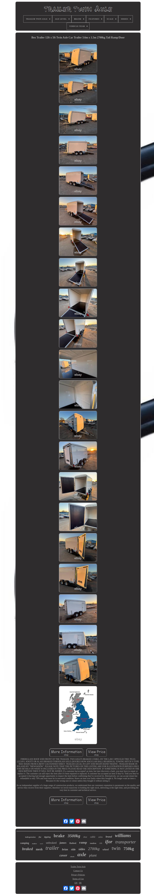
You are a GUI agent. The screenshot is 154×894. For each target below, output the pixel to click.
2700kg (94, 849)
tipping (47, 837)
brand (109, 836)
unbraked (51, 842)
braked (27, 849)
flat (40, 837)
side (73, 849)
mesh (39, 849)
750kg (128, 848)
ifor (108, 841)
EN (76, 883)
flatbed (72, 843)
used (41, 843)
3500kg (74, 835)
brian (65, 849)
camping (24, 843)
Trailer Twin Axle (78, 867)
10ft (100, 843)
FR (80, 883)
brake (59, 835)
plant (93, 855)
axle (81, 854)
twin (116, 848)
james (63, 842)
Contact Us (78, 871)
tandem (93, 843)
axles (100, 837)
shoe (85, 837)
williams (123, 835)
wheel (106, 849)
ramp (83, 842)
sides (82, 849)
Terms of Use (78, 879)
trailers (34, 843)
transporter (125, 841)
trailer (52, 848)
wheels (72, 856)
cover (63, 855)
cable (92, 837)
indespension (30, 837)
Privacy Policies (78, 875)
